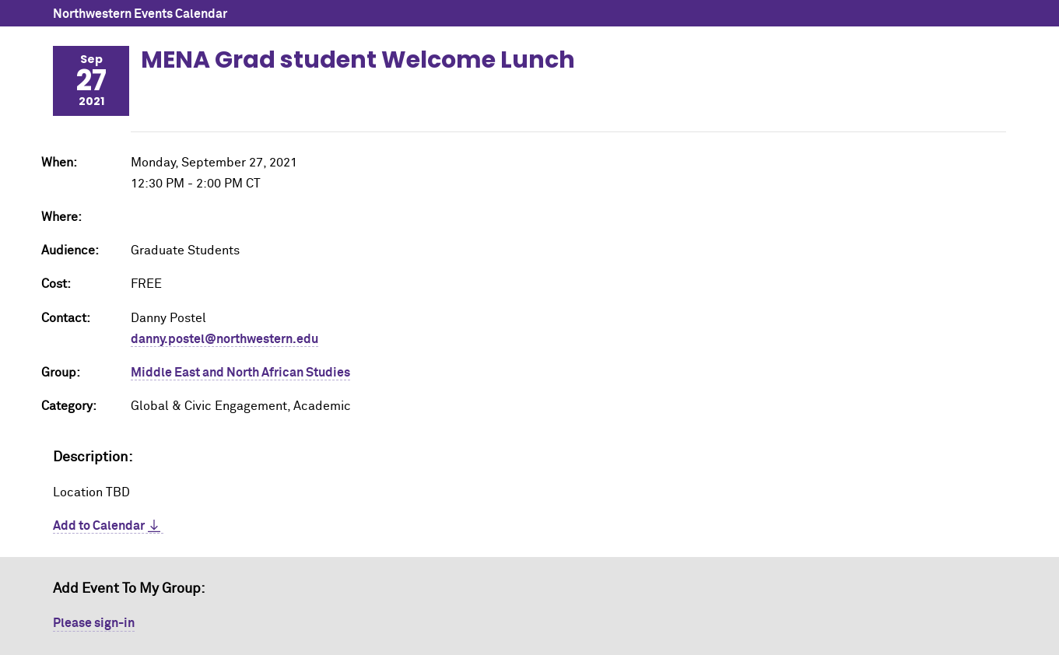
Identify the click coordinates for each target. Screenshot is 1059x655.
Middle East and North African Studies (240, 372)
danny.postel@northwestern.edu (224, 339)
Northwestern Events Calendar (140, 14)
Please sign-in (94, 623)
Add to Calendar (99, 526)
